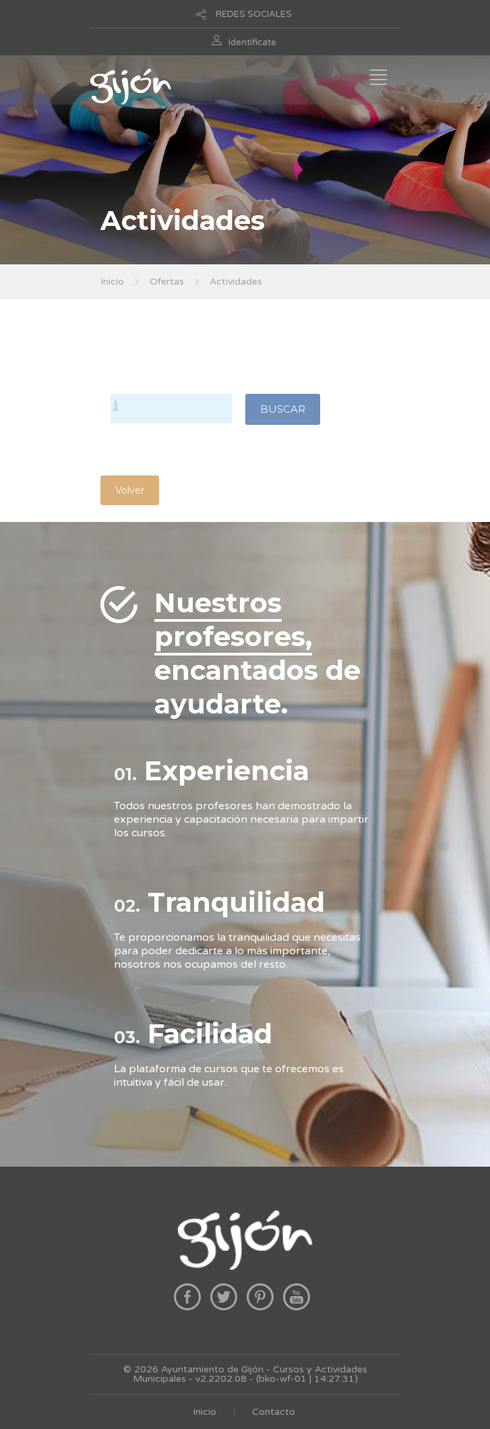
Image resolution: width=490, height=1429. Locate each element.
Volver (129, 490)
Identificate (252, 42)
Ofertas (167, 281)
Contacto (273, 1412)
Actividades (236, 281)
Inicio (112, 281)
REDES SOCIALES (254, 14)
